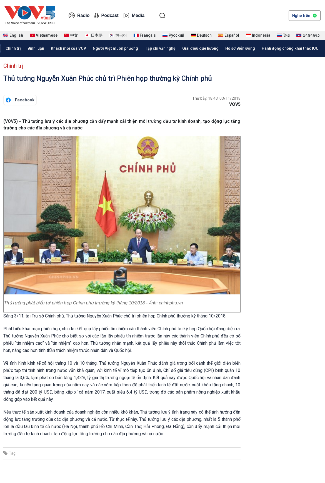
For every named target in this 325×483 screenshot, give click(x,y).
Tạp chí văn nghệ (160, 48)
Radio (78, 15)
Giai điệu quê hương (200, 48)
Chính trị (13, 48)
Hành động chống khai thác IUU (290, 48)
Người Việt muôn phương (115, 48)
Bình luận (36, 48)
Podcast (106, 15)
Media (133, 15)
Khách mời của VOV (68, 48)
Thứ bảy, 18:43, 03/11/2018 (216, 98)
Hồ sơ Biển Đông (240, 48)
